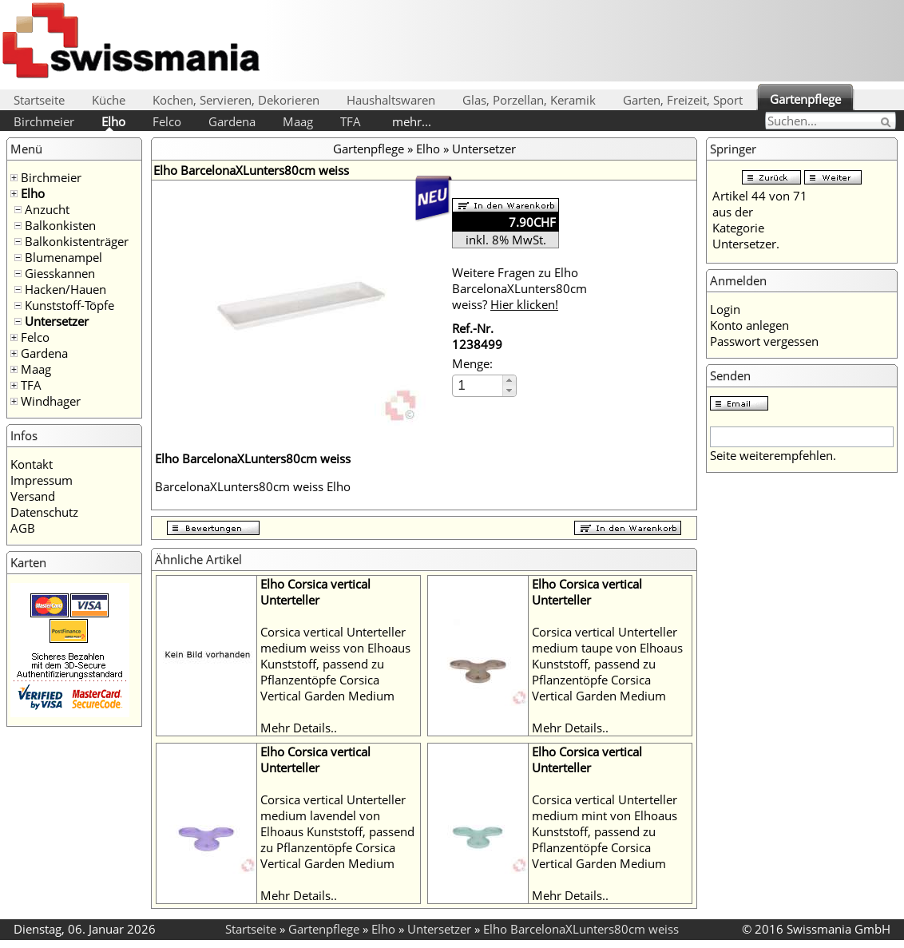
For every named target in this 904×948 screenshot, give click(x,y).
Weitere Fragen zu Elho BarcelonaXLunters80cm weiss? (519, 288)
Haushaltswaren (391, 100)
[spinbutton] (478, 385)
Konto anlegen (749, 325)
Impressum (41, 480)
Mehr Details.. (298, 728)
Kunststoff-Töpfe (69, 305)
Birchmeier (44, 121)
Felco (167, 121)
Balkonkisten (60, 225)
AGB (22, 528)
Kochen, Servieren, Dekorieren (236, 100)
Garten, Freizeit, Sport (683, 100)
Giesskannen (60, 273)
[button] (509, 380)
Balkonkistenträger (77, 241)
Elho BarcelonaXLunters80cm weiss (581, 929)
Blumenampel (63, 257)
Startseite (39, 100)
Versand (32, 496)
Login (725, 309)
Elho (113, 121)
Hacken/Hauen (65, 289)
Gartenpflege (805, 99)
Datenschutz (44, 512)
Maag (298, 121)
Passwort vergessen (764, 341)
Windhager (51, 401)
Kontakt (31, 464)
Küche (108, 100)
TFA (350, 121)
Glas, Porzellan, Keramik (529, 100)
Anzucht (47, 209)
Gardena (232, 121)
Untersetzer (57, 321)
